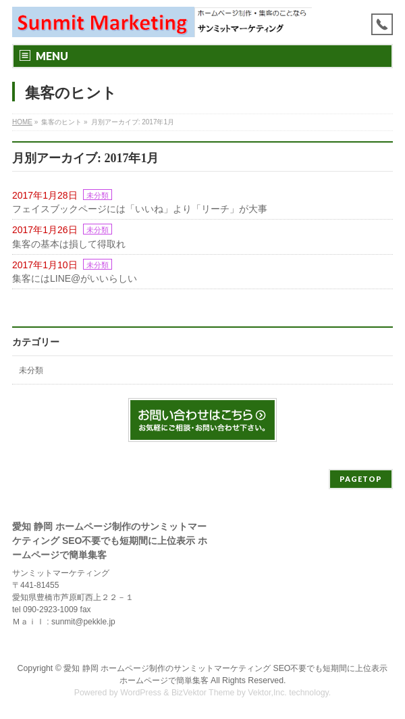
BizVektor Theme (203, 692)
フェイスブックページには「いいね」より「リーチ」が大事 (139, 208)
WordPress (140, 692)
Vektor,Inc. (267, 692)
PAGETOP (361, 478)
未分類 (97, 195)
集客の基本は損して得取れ (69, 244)
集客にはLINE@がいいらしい (74, 278)
